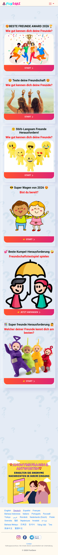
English (7, 511)
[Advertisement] (29, 15)
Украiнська (25, 521)
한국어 (32, 524)
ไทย (50, 525)
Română (23, 517)
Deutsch (17, 511)
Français (36, 511)
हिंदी (16, 521)
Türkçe (7, 517)
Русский (46, 514)
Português (36, 514)
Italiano (26, 514)
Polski (52, 517)
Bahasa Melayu (11, 525)
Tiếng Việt (41, 525)
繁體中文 (19, 528)
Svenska (8, 521)
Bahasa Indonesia (12, 514)
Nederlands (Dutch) (38, 517)
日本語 (23, 524)
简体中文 (8, 528)
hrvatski (35, 521)
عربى (15, 517)
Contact (28, 544)
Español (26, 511)
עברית (44, 521)
